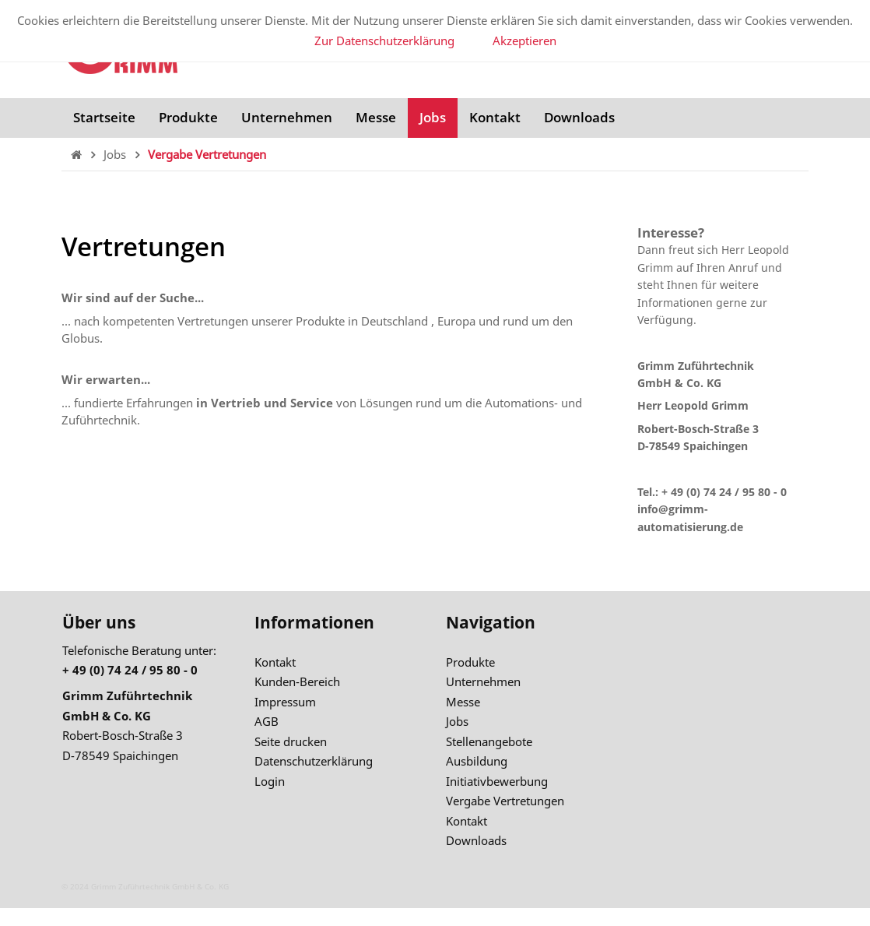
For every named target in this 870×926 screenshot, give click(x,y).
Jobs (432, 117)
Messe (376, 117)
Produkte (188, 117)
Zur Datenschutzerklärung (384, 40)
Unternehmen (286, 117)
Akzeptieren (524, 40)
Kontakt (495, 117)
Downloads (579, 117)
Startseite (104, 117)
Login (269, 781)
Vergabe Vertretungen (207, 154)
